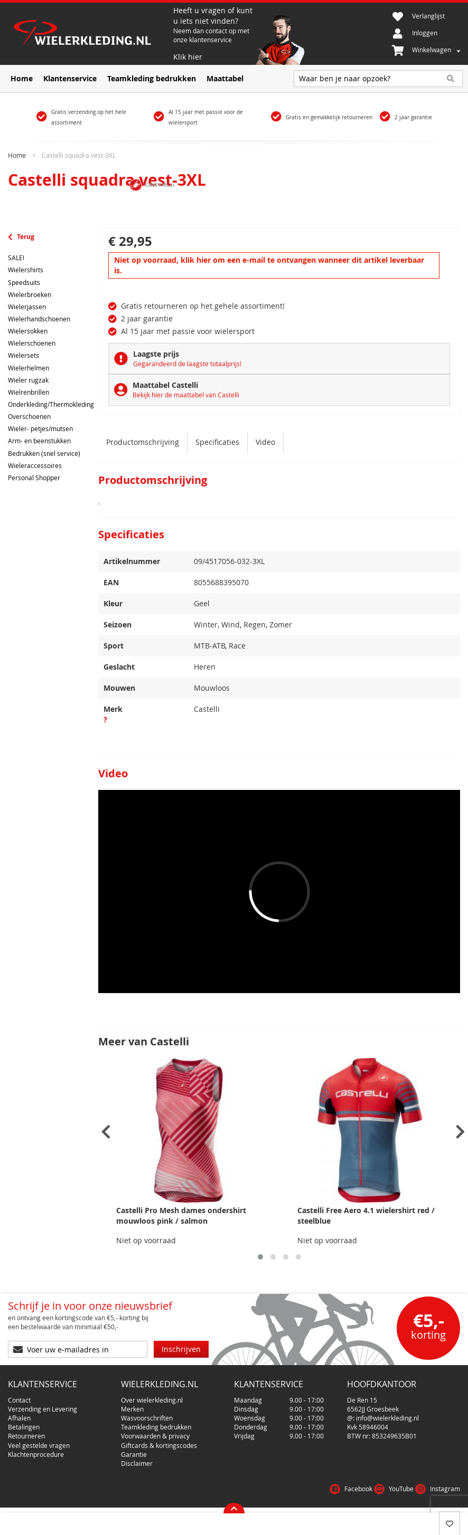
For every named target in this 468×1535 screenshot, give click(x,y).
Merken (132, 1409)
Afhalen (19, 1418)
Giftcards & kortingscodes (159, 1445)
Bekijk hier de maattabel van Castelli (186, 394)
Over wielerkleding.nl (152, 1400)
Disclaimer (137, 1463)
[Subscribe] (181, 1349)
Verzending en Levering (42, 1409)
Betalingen (24, 1427)
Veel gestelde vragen (39, 1445)
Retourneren (26, 1436)
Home (17, 155)
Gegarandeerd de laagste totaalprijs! (187, 363)
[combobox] (378, 78)
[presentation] (106, 1132)
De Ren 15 (362, 1400)
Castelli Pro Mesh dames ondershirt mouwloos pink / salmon (181, 1215)
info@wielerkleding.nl (387, 1418)
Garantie (134, 1454)
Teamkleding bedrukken (156, 1427)
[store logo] (90, 33)
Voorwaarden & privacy (155, 1436)
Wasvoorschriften (147, 1418)
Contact (19, 1400)
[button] (260, 1257)
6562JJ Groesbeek (373, 1409)
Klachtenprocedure (36, 1454)
